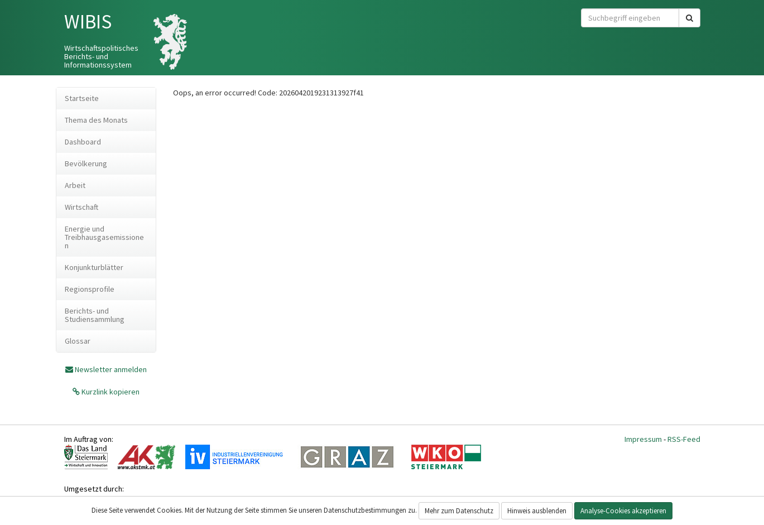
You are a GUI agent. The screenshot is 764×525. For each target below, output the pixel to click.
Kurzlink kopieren (110, 392)
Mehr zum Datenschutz (459, 511)
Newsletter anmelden (111, 369)
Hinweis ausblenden (536, 511)
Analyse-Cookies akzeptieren (623, 511)
